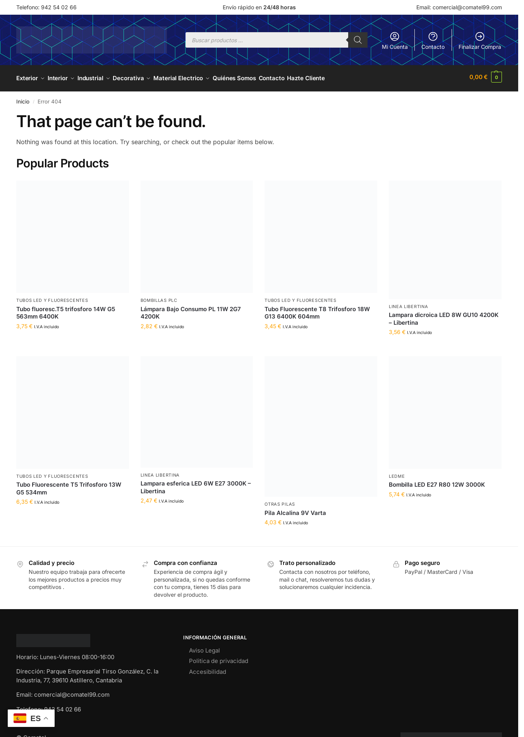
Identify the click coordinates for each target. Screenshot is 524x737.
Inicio (22, 99)
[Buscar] (358, 40)
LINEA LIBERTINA (408, 304)
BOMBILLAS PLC (159, 298)
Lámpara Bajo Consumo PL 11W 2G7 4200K (191, 310)
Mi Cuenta (395, 40)
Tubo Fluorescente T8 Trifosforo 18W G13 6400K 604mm (317, 310)
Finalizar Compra (480, 40)
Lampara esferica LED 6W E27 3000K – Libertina (196, 484)
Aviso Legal (204, 647)
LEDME (397, 473)
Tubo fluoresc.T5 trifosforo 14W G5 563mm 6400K (65, 310)
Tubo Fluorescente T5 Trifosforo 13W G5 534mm (68, 486)
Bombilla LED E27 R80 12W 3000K (437, 482)
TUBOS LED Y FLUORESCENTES (52, 298)
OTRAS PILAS (280, 502)
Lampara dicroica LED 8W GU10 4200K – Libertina (443, 316)
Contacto (433, 40)
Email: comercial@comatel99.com (459, 7)
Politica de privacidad (218, 658)
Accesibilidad (207, 669)
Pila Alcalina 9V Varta (295, 510)
